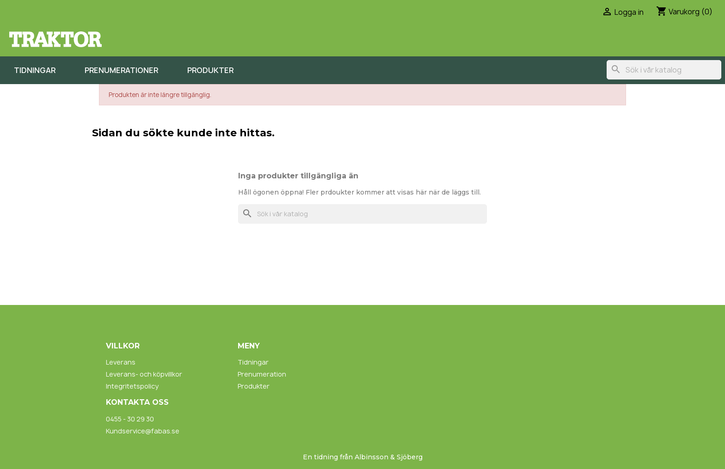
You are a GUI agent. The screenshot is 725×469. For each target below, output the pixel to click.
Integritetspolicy (132, 386)
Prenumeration (262, 374)
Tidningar (34, 70)
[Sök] (664, 69)
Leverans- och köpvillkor (144, 374)
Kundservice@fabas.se (142, 430)
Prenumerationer (121, 70)
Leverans (120, 362)
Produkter (210, 70)
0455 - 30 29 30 (130, 418)
